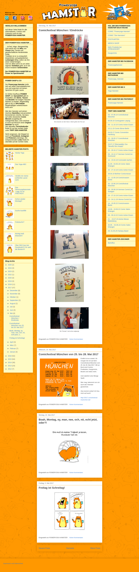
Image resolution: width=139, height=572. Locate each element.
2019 (10, 281)
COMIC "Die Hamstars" (116, 35)
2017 (10, 288)
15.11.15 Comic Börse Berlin (118, 128)
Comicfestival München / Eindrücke (61, 30)
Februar (13, 348)
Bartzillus (111, 243)
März (12, 345)
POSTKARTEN (113, 39)
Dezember (14, 290)
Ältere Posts (95, 548)
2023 (10, 271)
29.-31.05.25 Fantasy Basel (118, 231)
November (14, 294)
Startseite (70, 548)
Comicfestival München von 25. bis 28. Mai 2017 (68, 354)
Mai (11, 313)
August (13, 303)
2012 (10, 369)
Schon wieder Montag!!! (20, 200)
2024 (10, 268)
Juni (11, 310)
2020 (10, 278)
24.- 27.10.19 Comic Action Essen (120, 195)
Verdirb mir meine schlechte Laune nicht (21, 178)
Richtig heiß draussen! (19, 235)
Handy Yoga (19, 153)
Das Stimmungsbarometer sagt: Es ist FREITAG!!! (23, 190)
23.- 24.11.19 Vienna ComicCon (120, 199)
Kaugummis (112, 53)
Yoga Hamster (113, 91)
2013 (10, 366)
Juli (11, 307)
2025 (10, 265)
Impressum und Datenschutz (13, 563)
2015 (10, 359)
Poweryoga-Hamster (115, 103)
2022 (10, 275)
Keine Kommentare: (76, 339)
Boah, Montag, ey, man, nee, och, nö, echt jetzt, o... (17, 333)
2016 (10, 356)
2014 (10, 362)
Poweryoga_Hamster (116, 79)
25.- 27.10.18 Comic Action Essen (120, 170)
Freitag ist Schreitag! (52, 487)
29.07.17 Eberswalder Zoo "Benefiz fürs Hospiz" (118, 145)
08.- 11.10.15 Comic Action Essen (120, 125)
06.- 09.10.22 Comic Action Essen (120, 215)
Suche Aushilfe (20, 211)
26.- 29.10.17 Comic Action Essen (120, 150)
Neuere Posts (44, 548)
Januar (13, 352)
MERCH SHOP (113, 43)
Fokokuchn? (19, 222)
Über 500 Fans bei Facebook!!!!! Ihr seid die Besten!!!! (23, 247)
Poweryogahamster (115, 65)
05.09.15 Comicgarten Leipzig (119, 121)
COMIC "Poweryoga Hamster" (119, 31)
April (12, 342)
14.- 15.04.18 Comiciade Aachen (120, 160)
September (14, 300)
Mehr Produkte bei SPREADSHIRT (115, 48)
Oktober (13, 297)
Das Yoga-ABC (20, 164)
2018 (10, 284)
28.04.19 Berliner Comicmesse (119, 174)
